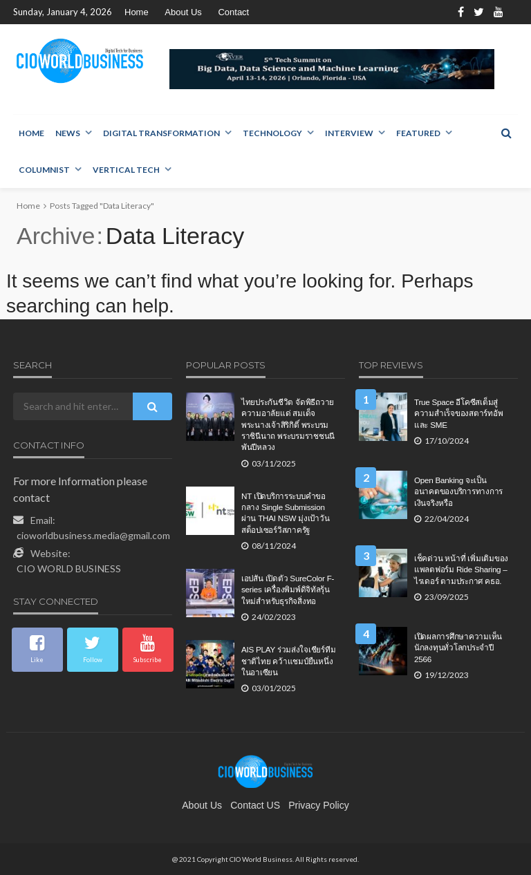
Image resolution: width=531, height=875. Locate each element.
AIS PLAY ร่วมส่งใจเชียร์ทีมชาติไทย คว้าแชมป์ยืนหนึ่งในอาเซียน (288, 661)
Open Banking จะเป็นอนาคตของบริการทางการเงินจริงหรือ (458, 491)
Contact (233, 12)
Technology (272, 133)
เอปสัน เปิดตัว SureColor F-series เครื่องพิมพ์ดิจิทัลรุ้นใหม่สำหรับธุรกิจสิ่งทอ (287, 589)
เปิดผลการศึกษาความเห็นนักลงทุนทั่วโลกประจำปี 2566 (458, 648)
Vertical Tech (126, 169)
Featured (418, 133)
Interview (349, 133)
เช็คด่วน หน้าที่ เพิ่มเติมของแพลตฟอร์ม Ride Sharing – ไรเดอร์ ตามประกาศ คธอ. (461, 569)
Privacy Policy (318, 805)
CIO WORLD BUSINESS (69, 568)
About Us (183, 12)
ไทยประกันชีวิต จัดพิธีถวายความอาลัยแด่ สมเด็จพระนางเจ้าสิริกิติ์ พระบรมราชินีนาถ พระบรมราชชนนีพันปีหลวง (288, 424)
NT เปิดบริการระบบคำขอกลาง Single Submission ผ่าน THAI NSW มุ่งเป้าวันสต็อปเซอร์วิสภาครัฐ (285, 512)
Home (136, 12)
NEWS (67, 133)
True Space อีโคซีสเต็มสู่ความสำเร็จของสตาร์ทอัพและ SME (458, 413)
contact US (255, 805)
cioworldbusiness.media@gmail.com (93, 535)
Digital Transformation (161, 133)
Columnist (44, 169)
